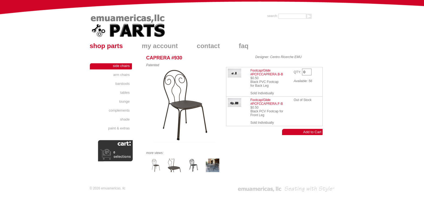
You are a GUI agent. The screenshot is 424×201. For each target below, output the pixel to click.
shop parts (106, 45)
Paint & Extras (119, 128)
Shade (125, 119)
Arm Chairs (121, 75)
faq (244, 45)
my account (160, 45)
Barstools (122, 84)
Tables (125, 93)
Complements (119, 110)
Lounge (124, 101)
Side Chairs (121, 66)
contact (208, 45)
